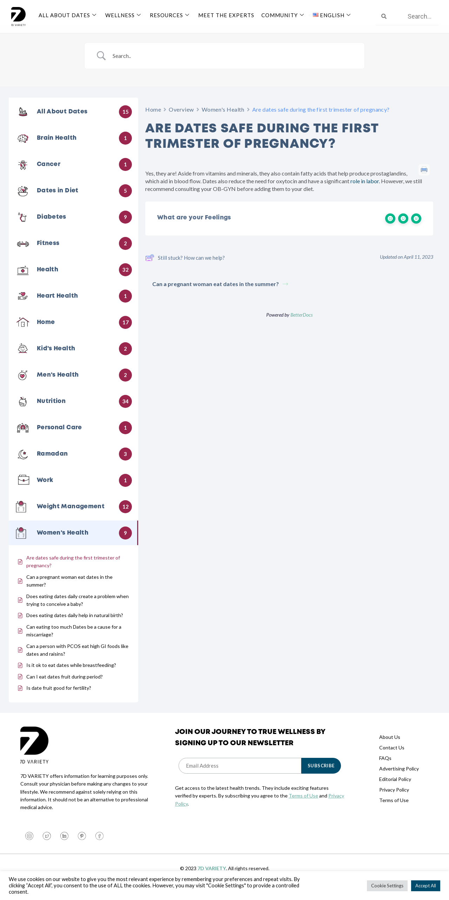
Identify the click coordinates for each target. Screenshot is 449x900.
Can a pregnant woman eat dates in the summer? (220, 292)
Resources (170, 15)
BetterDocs (301, 323)
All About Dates (68, 15)
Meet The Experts (226, 15)
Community (283, 15)
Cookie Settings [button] (387, 885)
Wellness (124, 15)
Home (153, 117)
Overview (181, 117)
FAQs (385, 766)
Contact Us (391, 756)
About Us (389, 745)
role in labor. (365, 189)
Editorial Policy (395, 787)
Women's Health (223, 117)
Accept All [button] (425, 885)
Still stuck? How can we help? (185, 266)
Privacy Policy (394, 798)
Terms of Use (303, 804)
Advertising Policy (399, 777)
